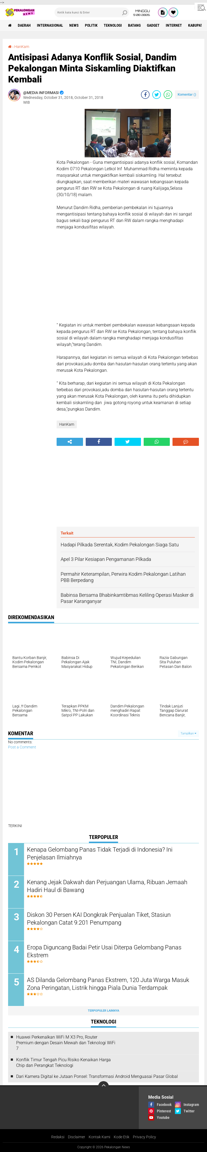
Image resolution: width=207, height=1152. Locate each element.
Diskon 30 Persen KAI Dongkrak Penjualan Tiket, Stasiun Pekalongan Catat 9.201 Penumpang (99, 918)
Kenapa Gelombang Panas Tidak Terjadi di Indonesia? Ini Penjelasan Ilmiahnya (99, 853)
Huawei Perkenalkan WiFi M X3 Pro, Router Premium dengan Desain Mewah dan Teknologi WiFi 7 (65, 1043)
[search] (91, 12)
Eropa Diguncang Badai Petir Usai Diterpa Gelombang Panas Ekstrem (104, 951)
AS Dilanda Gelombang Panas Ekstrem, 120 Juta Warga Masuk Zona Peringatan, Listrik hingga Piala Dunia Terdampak (108, 984)
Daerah (24, 25)
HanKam (21, 46)
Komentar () (187, 94)
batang (134, 25)
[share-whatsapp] (168, 94)
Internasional (50, 25)
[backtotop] (103, 1086)
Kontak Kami (99, 1137)
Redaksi (57, 1137)
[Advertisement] (29, 189)
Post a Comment (22, 747)
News (74, 25)
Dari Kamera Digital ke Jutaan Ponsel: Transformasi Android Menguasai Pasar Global (97, 1076)
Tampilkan (188, 733)
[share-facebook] (145, 94)
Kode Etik (121, 1137)
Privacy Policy (144, 1137)
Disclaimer (76, 1137)
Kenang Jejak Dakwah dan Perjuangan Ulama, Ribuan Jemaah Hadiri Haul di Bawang (107, 886)
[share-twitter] (156, 94)
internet (174, 25)
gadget (153, 25)
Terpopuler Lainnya (103, 1010)
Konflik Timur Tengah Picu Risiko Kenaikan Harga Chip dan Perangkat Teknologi (63, 1062)
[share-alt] (70, 442)
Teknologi (113, 25)
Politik (91, 25)
